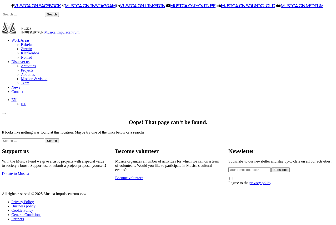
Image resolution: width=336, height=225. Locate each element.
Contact (17, 92)
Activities (28, 66)
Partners (17, 219)
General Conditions (26, 215)
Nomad (26, 57)
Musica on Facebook (37, 6)
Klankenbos (30, 53)
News (15, 87)
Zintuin (26, 49)
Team (25, 83)
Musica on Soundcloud (248, 6)
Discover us (20, 62)
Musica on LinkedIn (142, 6)
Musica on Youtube (193, 6)
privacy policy (260, 183)
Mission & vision (34, 79)
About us (28, 74)
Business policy (23, 206)
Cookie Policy (22, 210)
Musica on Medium (302, 6)
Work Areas (20, 40)
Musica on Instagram (90, 6)
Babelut (27, 45)
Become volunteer (129, 178)
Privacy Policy (22, 202)
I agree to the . (250, 181)
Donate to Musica (15, 174)
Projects (27, 70)
